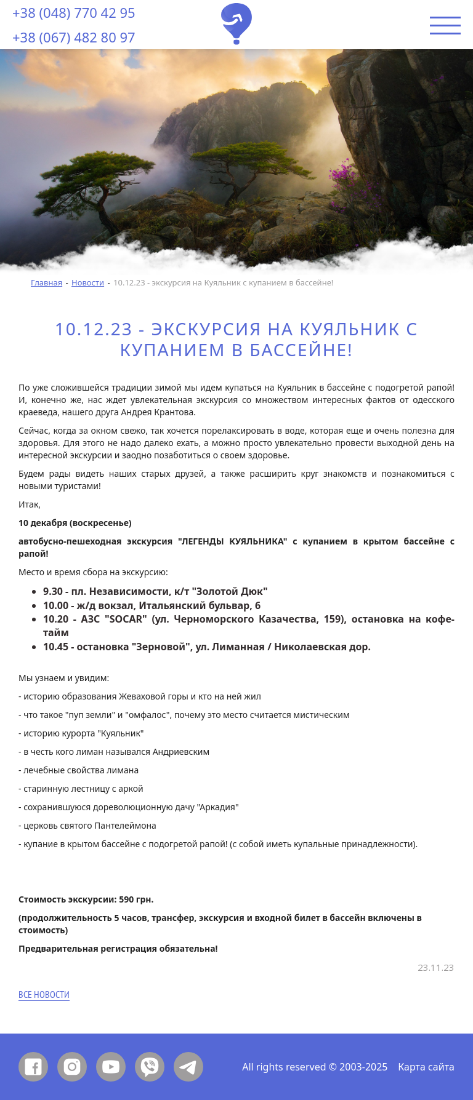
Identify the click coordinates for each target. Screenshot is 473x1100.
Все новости (44, 994)
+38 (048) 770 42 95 (73, 12)
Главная (46, 282)
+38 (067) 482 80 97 (73, 37)
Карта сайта (426, 1067)
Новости (87, 282)
